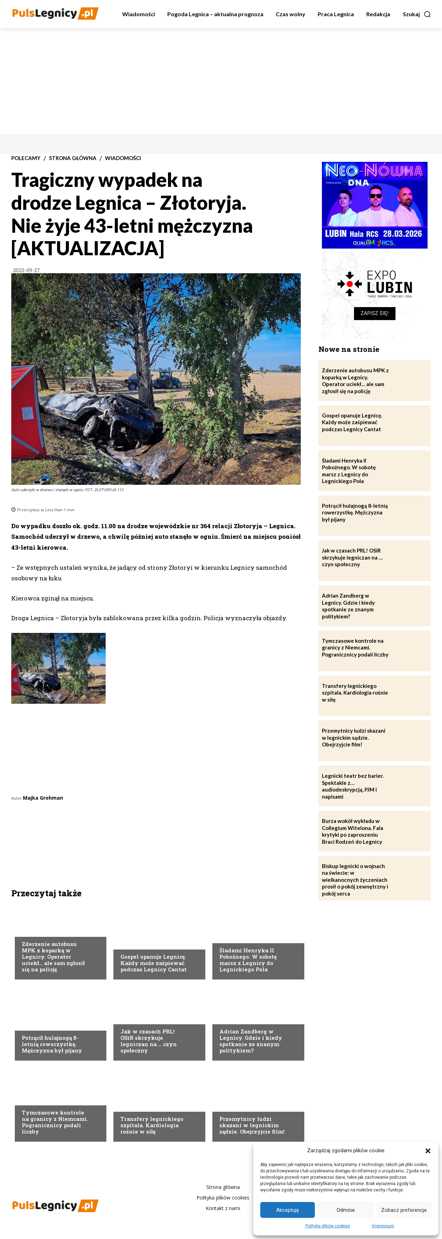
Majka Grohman (43, 797)
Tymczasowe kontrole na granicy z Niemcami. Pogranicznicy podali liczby (55, 1122)
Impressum (383, 1225)
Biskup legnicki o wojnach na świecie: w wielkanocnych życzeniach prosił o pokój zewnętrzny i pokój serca (355, 880)
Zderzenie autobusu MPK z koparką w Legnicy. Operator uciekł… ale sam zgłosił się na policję (53, 956)
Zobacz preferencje (404, 1210)
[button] (427, 1150)
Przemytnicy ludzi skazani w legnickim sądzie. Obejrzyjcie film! (252, 1125)
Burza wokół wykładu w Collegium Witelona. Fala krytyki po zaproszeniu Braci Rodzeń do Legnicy (352, 831)
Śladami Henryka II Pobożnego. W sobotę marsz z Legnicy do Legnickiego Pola (248, 960)
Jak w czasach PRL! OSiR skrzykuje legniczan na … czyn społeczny (148, 1041)
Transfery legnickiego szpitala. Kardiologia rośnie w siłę (151, 1125)
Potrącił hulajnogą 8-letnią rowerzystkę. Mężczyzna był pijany (52, 1044)
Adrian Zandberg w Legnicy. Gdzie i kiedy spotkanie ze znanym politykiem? (250, 1041)
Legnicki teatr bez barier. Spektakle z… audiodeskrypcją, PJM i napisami (353, 786)
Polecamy (26, 158)
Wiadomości (123, 158)
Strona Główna (73, 158)
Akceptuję (287, 1210)
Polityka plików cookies (327, 1225)
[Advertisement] (221, 81)
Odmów (346, 1210)
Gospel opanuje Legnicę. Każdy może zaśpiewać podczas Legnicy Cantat (153, 963)
